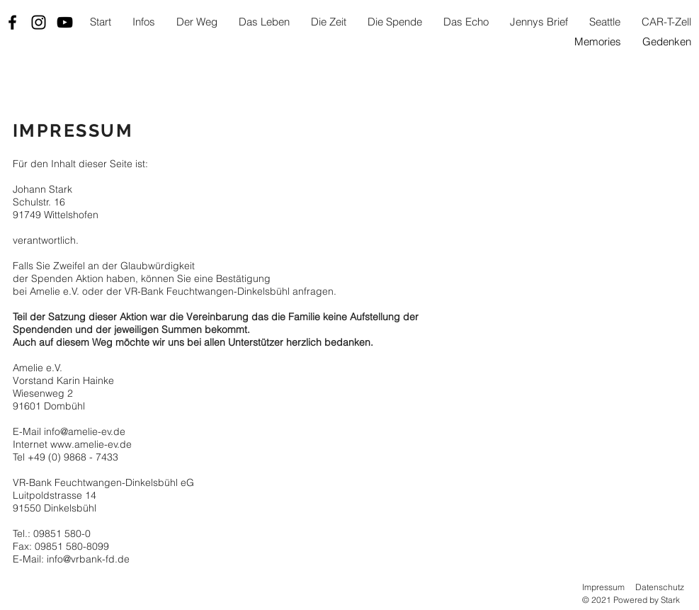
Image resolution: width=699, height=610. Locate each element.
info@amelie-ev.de (84, 431)
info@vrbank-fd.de (88, 559)
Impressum (603, 587)
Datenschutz (659, 587)
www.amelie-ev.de (91, 444)
